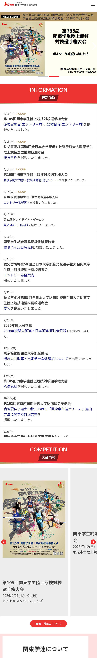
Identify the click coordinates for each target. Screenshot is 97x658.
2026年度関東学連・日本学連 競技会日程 (35, 330)
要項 (7, 308)
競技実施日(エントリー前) (23, 124)
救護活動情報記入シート (43, 180)
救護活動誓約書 (14, 180)
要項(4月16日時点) (16, 225)
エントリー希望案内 (17, 202)
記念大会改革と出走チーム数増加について (36, 358)
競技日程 (10, 157)
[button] (43, 76)
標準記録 (10, 386)
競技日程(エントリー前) (65, 124)
